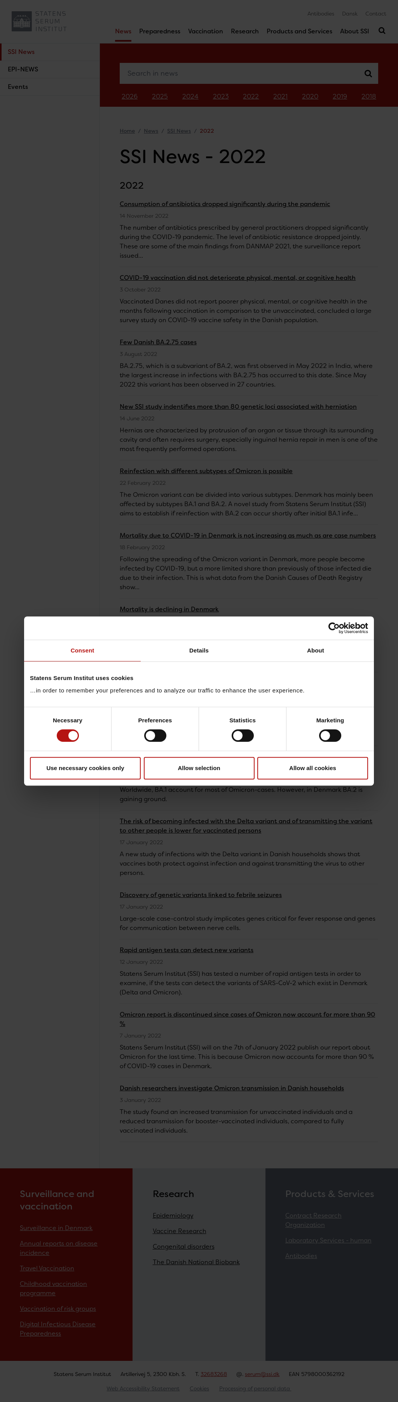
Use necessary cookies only (85, 768)
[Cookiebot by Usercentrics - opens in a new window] (334, 628)
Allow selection (199, 768)
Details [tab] (199, 650)
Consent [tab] (82, 650)
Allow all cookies (312, 768)
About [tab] (315, 650)
